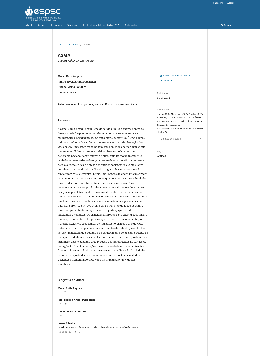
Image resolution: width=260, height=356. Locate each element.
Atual (28, 25)
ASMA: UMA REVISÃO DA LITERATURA (175, 78)
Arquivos (56, 25)
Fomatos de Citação (170, 138)
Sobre (41, 25)
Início (61, 44)
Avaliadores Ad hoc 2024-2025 (101, 25)
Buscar (226, 25)
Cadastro (218, 2)
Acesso (231, 2)
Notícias (72, 25)
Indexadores (132, 25)
